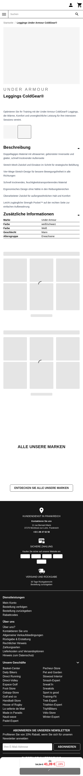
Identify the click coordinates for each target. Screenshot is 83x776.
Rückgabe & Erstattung (17, 639)
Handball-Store (12, 700)
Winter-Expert (51, 716)
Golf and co (10, 696)
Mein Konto (9, 603)
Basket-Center (11, 668)
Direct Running (12, 676)
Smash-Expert (51, 680)
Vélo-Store (49, 712)
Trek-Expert (50, 700)
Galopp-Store (11, 692)
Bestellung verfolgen (15, 607)
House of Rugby (12, 704)
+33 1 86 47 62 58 (41, 532)
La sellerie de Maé (14, 708)
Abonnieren (67, 746)
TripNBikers (50, 708)
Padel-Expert (10, 720)
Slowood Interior (53, 676)
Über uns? (9, 627)
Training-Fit (49, 696)
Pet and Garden (52, 672)
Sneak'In (48, 684)
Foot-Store (9, 688)
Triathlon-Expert (52, 704)
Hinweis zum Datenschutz (18, 655)
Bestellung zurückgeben (41, 585)
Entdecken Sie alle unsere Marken (41, 488)
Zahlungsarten (11, 647)
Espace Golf (10, 684)
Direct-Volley (10, 680)
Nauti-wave (9, 716)
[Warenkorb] (79, 5)
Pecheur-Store (51, 668)
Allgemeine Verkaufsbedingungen (23, 635)
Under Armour (41, 89)
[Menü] (4, 14)
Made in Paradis (12, 712)
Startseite (8, 22)
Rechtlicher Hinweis (15, 643)
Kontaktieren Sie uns (41, 521)
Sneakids (48, 688)
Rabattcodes (10, 615)
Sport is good (51, 692)
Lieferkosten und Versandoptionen (23, 651)
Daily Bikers (10, 672)
